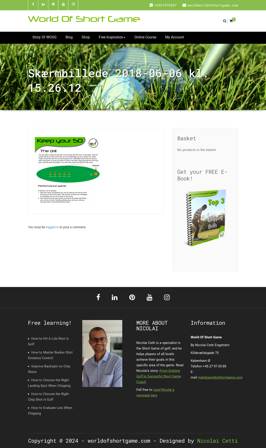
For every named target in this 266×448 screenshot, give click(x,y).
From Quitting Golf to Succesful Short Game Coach (158, 376)
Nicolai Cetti (216, 440)
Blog (69, 37)
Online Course (145, 37)
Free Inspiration (112, 37)
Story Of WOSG (44, 37)
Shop (86, 37)
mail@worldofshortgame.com (220, 377)
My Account (174, 37)
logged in (52, 227)
